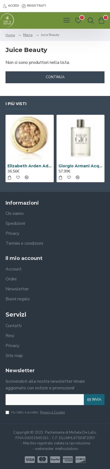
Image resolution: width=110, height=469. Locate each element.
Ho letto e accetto (36, 412)
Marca (28, 35)
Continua (55, 77)
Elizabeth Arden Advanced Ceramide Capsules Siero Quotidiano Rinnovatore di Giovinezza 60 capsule (29, 165)
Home (10, 35)
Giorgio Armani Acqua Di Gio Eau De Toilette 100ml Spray (80, 165)
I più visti (16, 103)
